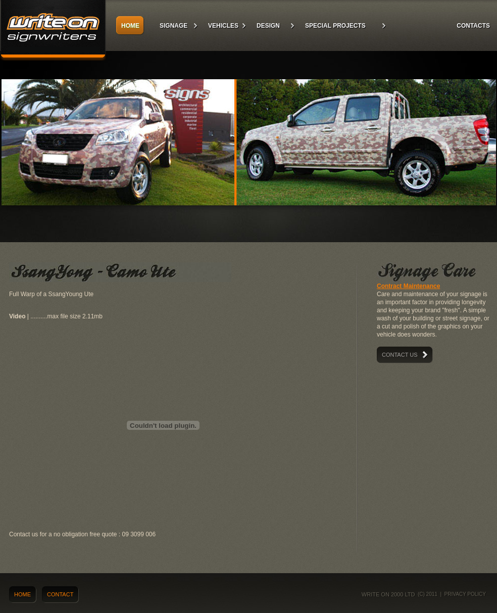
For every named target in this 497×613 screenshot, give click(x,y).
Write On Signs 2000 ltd (53, 30)
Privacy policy (465, 594)
